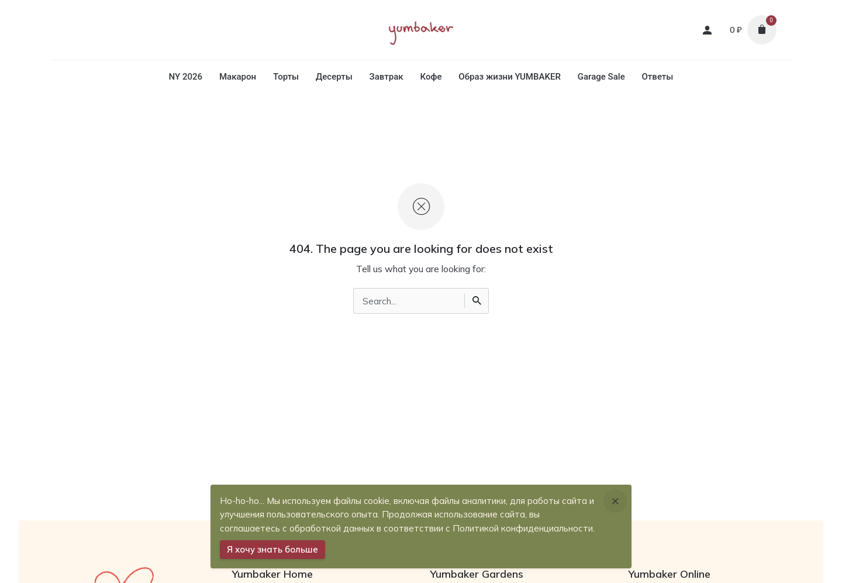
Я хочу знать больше (272, 549)
